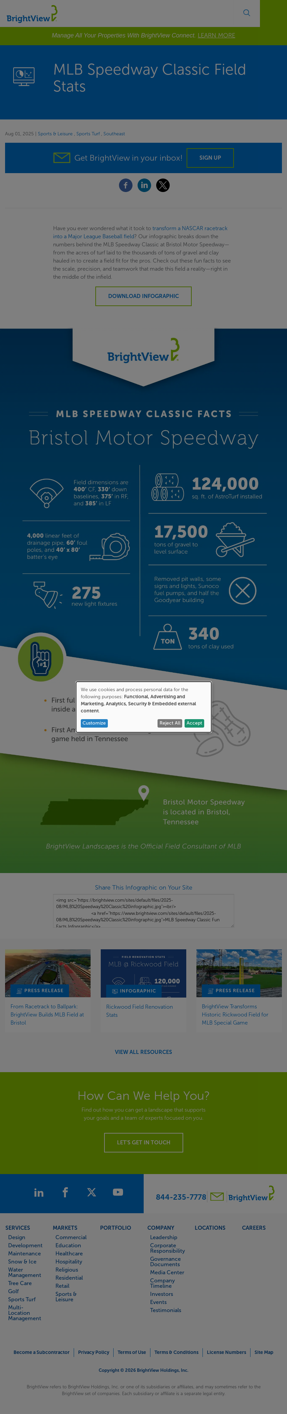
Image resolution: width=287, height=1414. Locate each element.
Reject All (170, 723)
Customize (94, 723)
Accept (194, 723)
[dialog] (143, 707)
